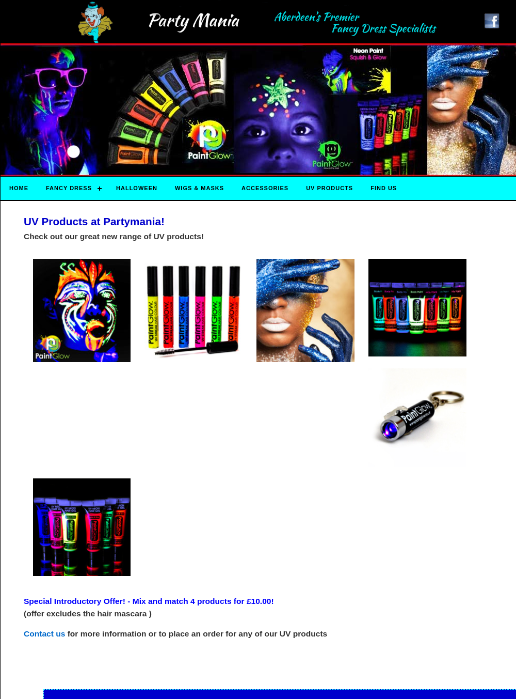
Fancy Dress (69, 188)
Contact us (44, 633)
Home (18, 188)
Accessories (264, 188)
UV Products (329, 188)
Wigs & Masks (199, 188)
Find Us (383, 188)
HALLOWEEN (136, 188)
